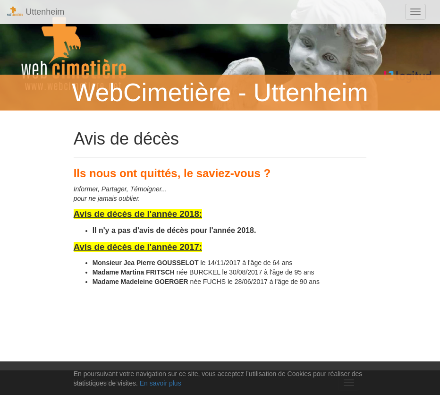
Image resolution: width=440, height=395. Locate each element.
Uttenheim (35, 12)
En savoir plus (160, 383)
